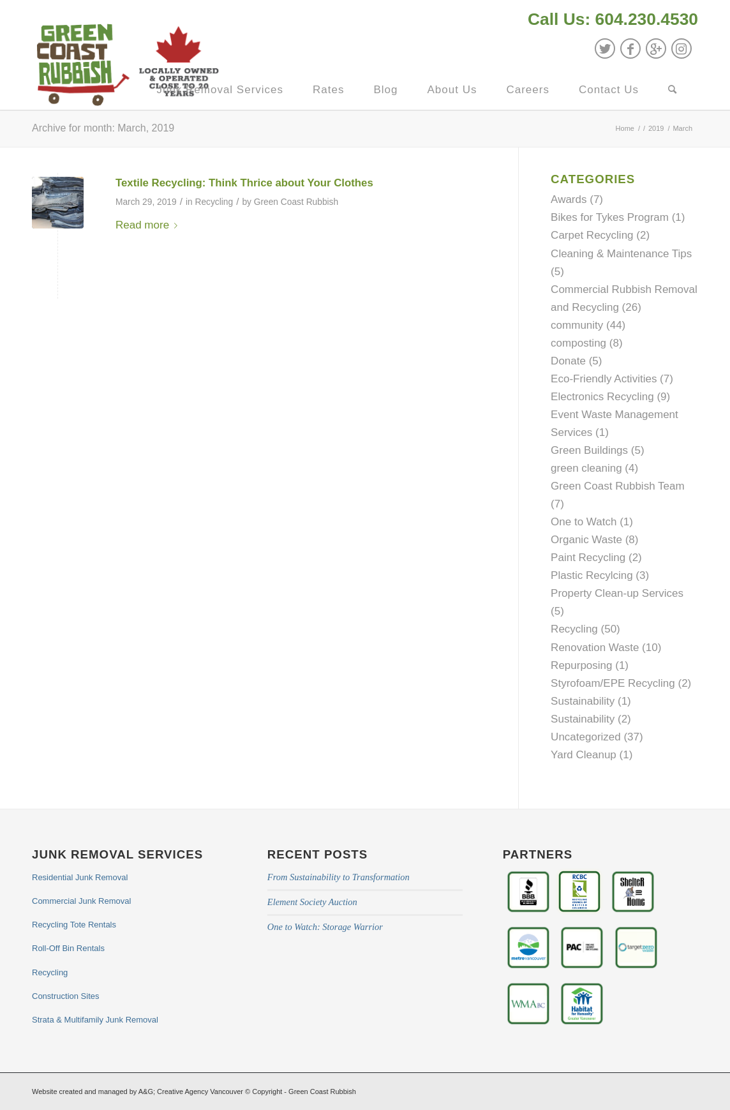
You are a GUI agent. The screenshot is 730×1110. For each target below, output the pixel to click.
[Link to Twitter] (605, 48)
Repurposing (581, 665)
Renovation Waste (595, 647)
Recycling (214, 202)
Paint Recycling (588, 557)
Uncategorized (586, 737)
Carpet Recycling (592, 235)
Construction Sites (66, 996)
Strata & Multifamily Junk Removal (95, 1019)
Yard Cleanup (583, 755)
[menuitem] (609, 21)
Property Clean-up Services (617, 593)
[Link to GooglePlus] (656, 48)
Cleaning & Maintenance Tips (621, 254)
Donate (568, 361)
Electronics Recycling (602, 397)
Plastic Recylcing (592, 575)
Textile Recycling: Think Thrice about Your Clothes (244, 183)
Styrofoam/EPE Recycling (613, 683)
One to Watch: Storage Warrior (325, 927)
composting (578, 343)
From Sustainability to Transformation (338, 877)
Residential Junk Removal (80, 877)
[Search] (672, 90)
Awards (568, 199)
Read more (148, 225)
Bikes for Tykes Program (610, 217)
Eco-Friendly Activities (604, 379)
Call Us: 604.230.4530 (613, 19)
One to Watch (583, 522)
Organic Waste (586, 540)
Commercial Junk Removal (81, 901)
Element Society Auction (312, 902)
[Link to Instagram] (681, 48)
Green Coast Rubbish (296, 202)
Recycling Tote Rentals (74, 924)
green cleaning (586, 468)
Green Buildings (589, 450)
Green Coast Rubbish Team (617, 486)
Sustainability (583, 701)
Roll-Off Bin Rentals (68, 948)
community (577, 325)
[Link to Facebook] (630, 48)
